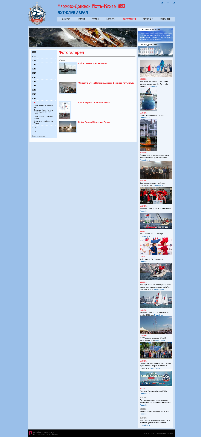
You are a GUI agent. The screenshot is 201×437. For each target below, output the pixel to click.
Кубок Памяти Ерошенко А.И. (92, 63)
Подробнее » (152, 86)
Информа (53, 434)
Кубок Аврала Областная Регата (94, 102)
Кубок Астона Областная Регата (94, 122)
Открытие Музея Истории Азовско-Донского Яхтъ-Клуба (43, 112)
